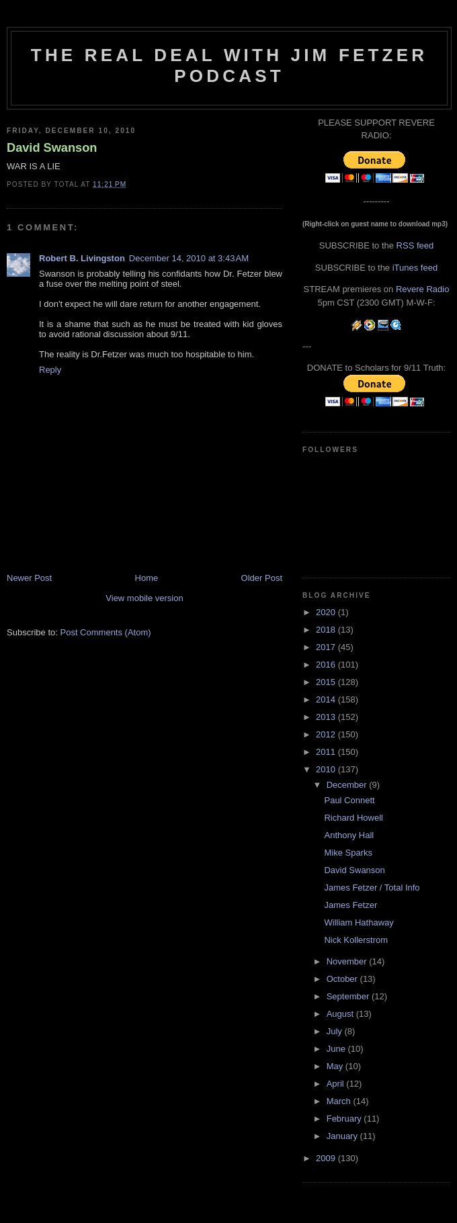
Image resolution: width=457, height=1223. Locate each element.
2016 (327, 665)
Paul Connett (349, 800)
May (336, 1066)
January (343, 1136)
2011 (327, 752)
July (336, 1031)
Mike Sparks (348, 853)
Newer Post (29, 578)
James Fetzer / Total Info (371, 887)
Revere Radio (423, 289)
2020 (327, 612)
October (343, 979)
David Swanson (52, 147)
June (337, 1049)
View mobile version (144, 598)
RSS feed (415, 245)
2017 (327, 647)
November (348, 961)
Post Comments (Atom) (105, 632)
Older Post (261, 578)
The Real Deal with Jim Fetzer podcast (229, 65)
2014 (327, 699)
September (349, 996)
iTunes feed (415, 268)
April (337, 1084)
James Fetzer (350, 905)
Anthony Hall (349, 835)
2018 (327, 630)
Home (147, 578)
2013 (327, 717)
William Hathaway (358, 922)
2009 (327, 1158)
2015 (327, 682)
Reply (50, 370)
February (345, 1119)
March (340, 1101)
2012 (327, 734)
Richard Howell (353, 818)
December (348, 785)
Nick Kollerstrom (356, 940)
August (341, 1014)
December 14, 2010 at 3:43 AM (189, 258)
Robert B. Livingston (82, 258)
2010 (327, 769)
